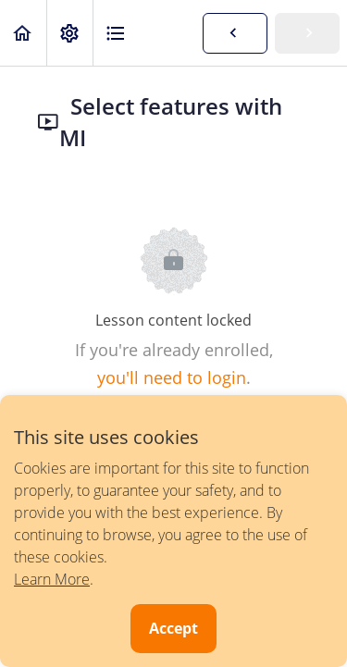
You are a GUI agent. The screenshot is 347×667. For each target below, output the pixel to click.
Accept (173, 628)
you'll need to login (171, 377)
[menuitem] (69, 33)
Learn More (52, 579)
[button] (23, 33)
